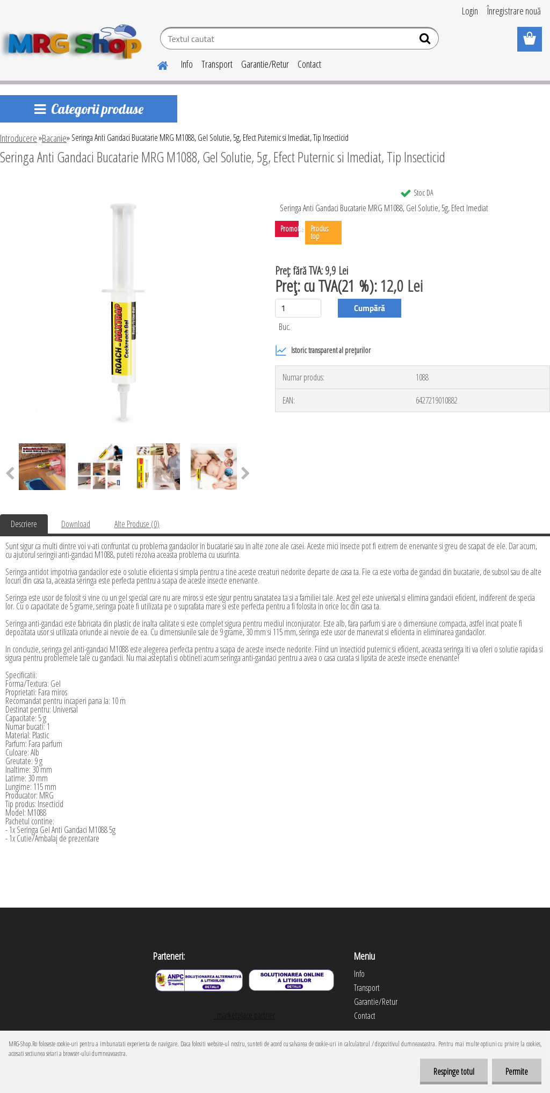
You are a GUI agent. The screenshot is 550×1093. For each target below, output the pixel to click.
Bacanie (54, 138)
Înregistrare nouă (514, 10)
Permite (516, 1071)
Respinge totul (453, 1071)
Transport (217, 63)
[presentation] (245, 473)
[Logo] (74, 40)
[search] (426, 40)
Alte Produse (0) (137, 524)
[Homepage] (156, 64)
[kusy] (298, 308)
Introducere (18, 138)
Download (75, 524)
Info (187, 63)
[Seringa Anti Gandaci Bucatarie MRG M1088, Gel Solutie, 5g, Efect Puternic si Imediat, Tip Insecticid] (128, 186)
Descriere (24, 524)
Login (470, 10)
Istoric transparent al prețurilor (323, 350)
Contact (309, 63)
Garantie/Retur (265, 63)
